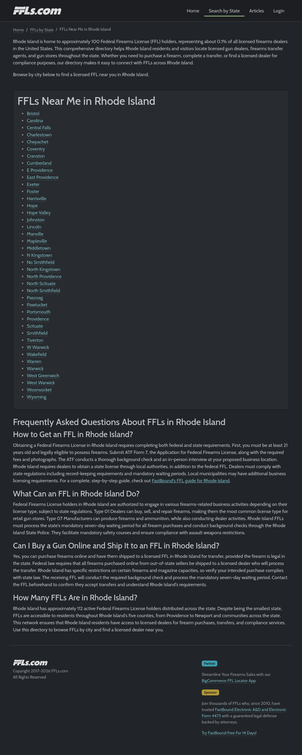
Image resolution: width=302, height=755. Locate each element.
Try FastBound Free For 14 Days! (229, 733)
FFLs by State (42, 29)
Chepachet (37, 142)
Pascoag (35, 297)
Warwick (35, 368)
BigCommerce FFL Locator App (229, 680)
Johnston (36, 220)
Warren (34, 361)
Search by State (224, 11)
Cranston (36, 156)
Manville (35, 234)
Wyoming (36, 397)
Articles (256, 11)
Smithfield (37, 333)
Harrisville (36, 198)
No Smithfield (41, 262)
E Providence (40, 170)
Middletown (38, 248)
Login (278, 11)
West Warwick (41, 382)
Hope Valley (39, 212)
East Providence (42, 177)
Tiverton (35, 340)
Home (193, 11)
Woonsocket (39, 390)
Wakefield (37, 354)
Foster (33, 191)
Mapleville (37, 241)
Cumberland (39, 163)
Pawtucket (37, 305)
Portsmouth (38, 312)
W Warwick (38, 347)
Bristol (33, 113)
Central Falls (39, 127)
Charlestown (39, 135)
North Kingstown (43, 269)
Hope (32, 205)
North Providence (44, 276)
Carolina (35, 120)
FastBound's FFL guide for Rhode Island (190, 480)
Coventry (36, 149)
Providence (38, 319)
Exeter (33, 184)
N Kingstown (39, 255)
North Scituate (41, 283)
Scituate (35, 326)
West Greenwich (43, 375)
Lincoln (34, 227)
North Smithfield (43, 290)
